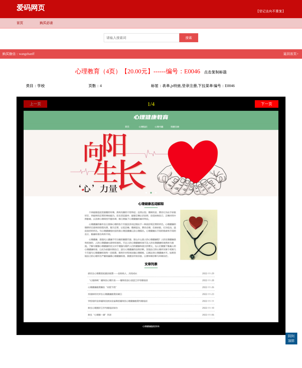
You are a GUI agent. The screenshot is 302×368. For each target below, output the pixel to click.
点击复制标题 (215, 72)
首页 (20, 23)
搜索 (188, 38)
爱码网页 (31, 8)
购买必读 (46, 23)
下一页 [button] (266, 104)
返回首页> (290, 54)
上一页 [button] (35, 104)
